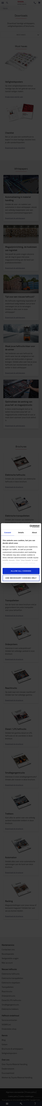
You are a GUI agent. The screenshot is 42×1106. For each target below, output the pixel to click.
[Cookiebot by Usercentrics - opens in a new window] (29, 526)
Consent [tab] (7, 532)
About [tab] (34, 532)
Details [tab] (21, 532)
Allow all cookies (21, 571)
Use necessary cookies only (21, 578)
